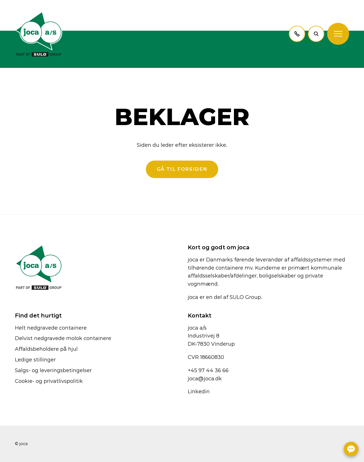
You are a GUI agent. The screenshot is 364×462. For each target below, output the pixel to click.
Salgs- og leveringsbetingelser (53, 370)
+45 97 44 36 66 (208, 370)
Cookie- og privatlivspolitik (49, 381)
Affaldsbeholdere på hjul (46, 349)
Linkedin (199, 391)
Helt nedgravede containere (51, 328)
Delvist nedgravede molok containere (63, 338)
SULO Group (245, 297)
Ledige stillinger (35, 360)
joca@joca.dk (205, 379)
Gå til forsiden (182, 169)
